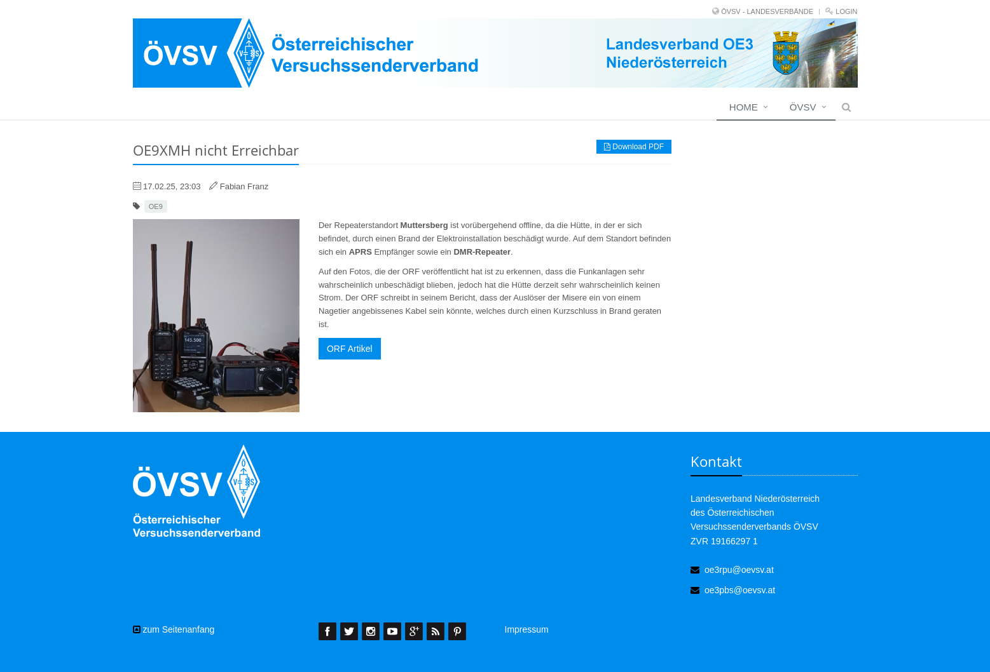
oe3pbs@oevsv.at (740, 590)
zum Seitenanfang (174, 629)
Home (743, 107)
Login (846, 11)
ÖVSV (803, 107)
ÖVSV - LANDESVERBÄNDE (767, 11)
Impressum (527, 629)
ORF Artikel (350, 349)
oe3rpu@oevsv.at (739, 570)
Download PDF (634, 146)
